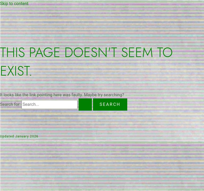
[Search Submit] (85, 104)
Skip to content (14, 3)
